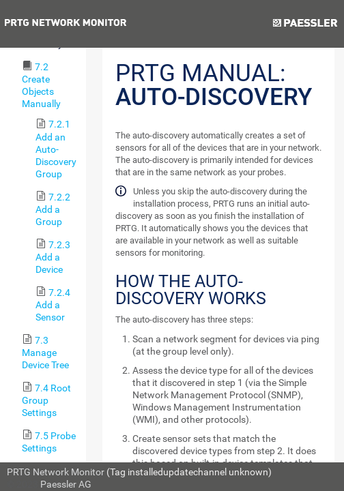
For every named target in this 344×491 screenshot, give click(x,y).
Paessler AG (65, 484)
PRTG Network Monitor (55, 471)
